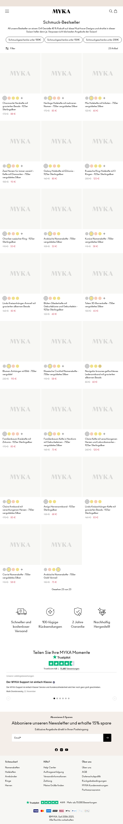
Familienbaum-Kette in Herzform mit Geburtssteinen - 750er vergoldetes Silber (60, 438)
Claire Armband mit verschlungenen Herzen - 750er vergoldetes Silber (18, 506)
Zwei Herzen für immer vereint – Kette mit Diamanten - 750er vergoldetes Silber (18, 171)
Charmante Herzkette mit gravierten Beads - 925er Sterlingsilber (15, 103)
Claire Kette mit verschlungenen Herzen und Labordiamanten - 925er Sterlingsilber (101, 438)
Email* (17, 732)
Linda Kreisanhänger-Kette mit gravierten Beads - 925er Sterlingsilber (100, 506)
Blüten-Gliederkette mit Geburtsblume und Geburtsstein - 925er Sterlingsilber (61, 303)
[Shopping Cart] (116, 11)
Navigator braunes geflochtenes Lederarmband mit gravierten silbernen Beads (101, 371)
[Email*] (57, 732)
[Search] (111, 11)
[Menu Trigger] (7, 11)
